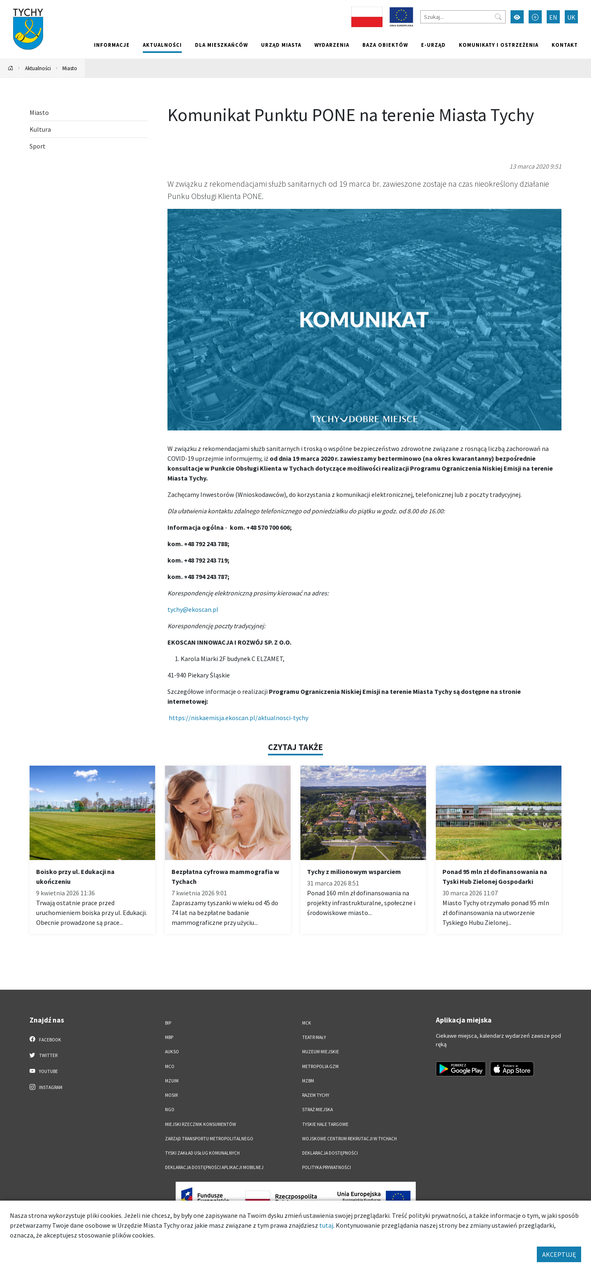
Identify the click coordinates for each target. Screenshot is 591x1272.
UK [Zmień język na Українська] (571, 17)
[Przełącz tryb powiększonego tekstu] (535, 16)
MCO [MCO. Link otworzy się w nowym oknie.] (169, 1066)
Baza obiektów (385, 44)
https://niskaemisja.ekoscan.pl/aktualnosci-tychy (238, 718)
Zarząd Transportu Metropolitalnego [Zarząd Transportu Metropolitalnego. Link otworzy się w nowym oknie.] (209, 1139)
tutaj (326, 1225)
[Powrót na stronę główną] (10, 68)
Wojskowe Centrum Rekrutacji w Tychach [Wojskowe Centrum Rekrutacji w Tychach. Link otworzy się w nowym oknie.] (349, 1139)
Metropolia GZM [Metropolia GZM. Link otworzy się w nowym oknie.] (320, 1066)
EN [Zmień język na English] (553, 17)
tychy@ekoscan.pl (192, 609)
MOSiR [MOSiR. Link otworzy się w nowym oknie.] (171, 1095)
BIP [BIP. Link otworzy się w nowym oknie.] (168, 1023)
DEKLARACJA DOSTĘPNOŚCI (330, 1153)
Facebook (45, 1039)
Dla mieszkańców (221, 44)
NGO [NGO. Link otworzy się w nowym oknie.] (169, 1109)
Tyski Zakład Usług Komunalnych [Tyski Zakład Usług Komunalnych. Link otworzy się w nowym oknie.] (202, 1153)
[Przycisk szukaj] (498, 16)
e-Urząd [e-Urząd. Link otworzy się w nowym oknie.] (433, 44)
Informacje (112, 44)
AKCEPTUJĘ (559, 1254)
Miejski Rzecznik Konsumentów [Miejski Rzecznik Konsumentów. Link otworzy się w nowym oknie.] (200, 1124)
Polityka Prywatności (326, 1167)
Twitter (43, 1055)
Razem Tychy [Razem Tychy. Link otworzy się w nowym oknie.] (315, 1095)
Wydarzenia (331, 44)
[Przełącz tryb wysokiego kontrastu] (517, 16)
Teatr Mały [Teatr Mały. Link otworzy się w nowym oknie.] (314, 1037)
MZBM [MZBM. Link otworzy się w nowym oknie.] (308, 1081)
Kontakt (565, 44)
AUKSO (172, 1052)
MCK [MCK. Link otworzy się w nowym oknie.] (306, 1023)
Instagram (46, 1087)
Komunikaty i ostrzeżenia (498, 44)
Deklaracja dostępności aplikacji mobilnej (214, 1167)
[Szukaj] (463, 16)
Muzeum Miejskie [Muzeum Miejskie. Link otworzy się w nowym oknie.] (320, 1052)
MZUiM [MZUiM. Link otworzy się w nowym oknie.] (172, 1081)
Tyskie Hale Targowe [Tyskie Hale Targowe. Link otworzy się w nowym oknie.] (325, 1124)
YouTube (44, 1071)
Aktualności (162, 44)
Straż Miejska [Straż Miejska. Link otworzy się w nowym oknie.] (317, 1109)
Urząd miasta (281, 44)
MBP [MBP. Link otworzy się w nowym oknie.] (169, 1037)
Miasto (69, 68)
